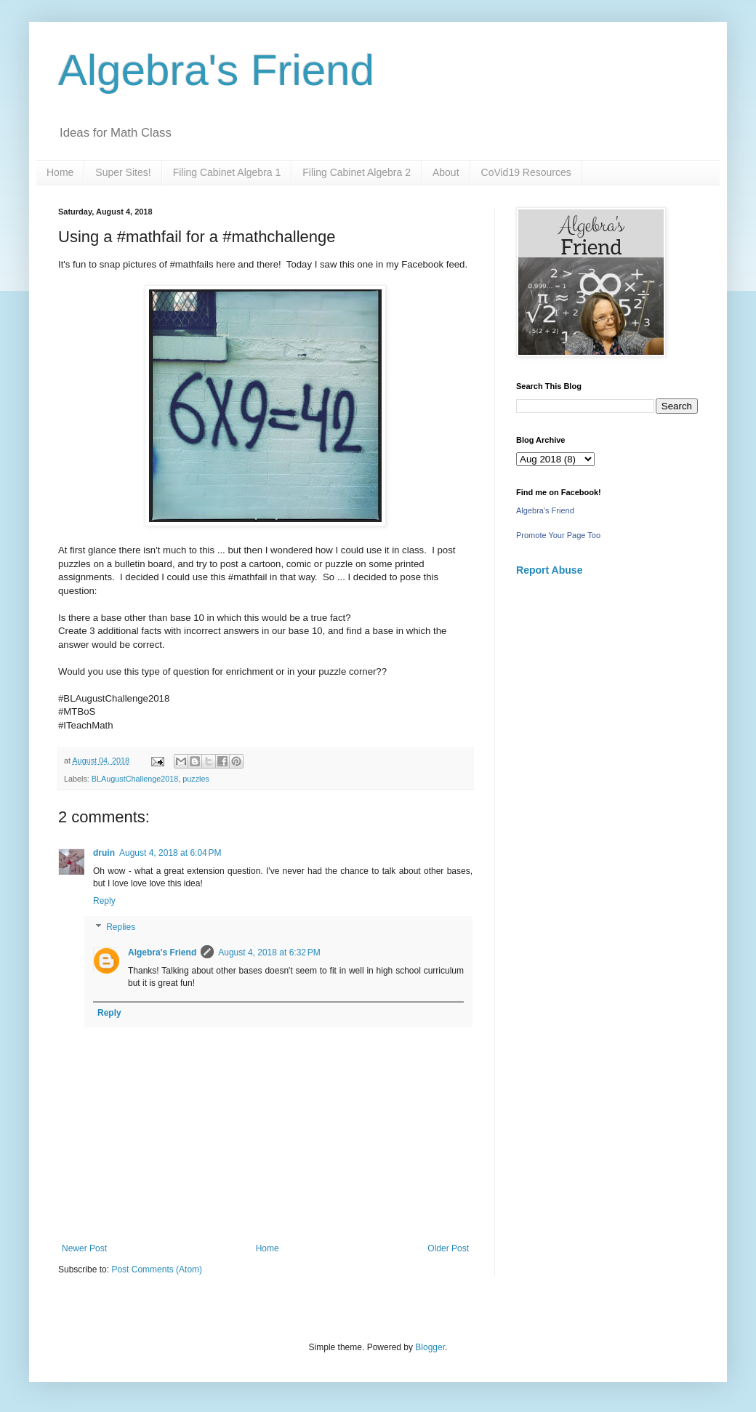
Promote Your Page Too (558, 535)
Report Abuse (549, 570)
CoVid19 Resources (526, 172)
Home (60, 172)
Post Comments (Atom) (156, 1269)
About (446, 172)
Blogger (430, 1347)
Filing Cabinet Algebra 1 (227, 172)
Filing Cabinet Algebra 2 (356, 172)
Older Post (448, 1248)
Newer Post (84, 1248)
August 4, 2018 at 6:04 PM (170, 853)
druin (104, 853)
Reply (104, 901)
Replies (120, 927)
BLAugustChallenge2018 (135, 778)
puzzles (195, 778)
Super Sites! (122, 172)
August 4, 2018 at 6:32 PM (269, 952)
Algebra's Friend (216, 70)
